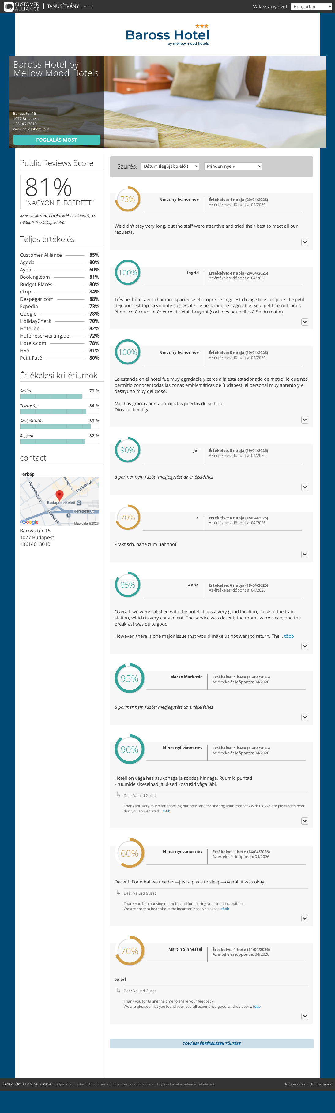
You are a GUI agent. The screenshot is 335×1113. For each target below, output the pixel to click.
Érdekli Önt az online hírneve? (28, 1106)
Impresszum (295, 1106)
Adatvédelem (321, 1106)
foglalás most (56, 139)
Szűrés (126, 166)
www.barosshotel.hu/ (31, 129)
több (289, 658)
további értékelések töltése (212, 1065)
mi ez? (87, 6)
